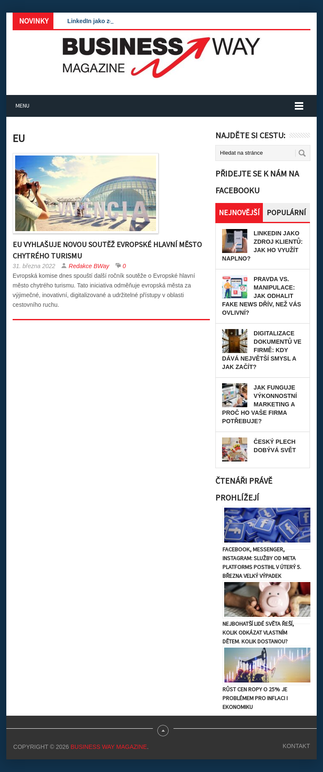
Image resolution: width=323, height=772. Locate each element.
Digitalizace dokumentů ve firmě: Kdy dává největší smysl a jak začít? (262, 350)
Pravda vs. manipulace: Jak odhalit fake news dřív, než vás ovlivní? (261, 296)
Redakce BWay (89, 266)
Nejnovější (239, 212)
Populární (286, 212)
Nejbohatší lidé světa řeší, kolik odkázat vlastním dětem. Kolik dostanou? (258, 632)
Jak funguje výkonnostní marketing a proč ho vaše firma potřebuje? (259, 404)
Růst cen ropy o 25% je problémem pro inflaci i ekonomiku (255, 698)
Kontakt (296, 746)
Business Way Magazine (109, 746)
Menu (22, 105)
